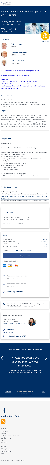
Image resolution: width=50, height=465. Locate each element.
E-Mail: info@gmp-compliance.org (14, 323)
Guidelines (4, 431)
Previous (8, 391)
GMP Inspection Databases (10, 436)
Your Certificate (11, 333)
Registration (25, 256)
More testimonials (25, 394)
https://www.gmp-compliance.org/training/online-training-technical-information (24, 197)
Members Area (6, 438)
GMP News (5, 429)
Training (4, 433)
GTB (2, 453)
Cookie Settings (6, 451)
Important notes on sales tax (23, 250)
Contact (3, 440)
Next (43, 391)
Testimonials (10, 330)
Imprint (3, 446)
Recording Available (15, 292)
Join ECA (4, 442)
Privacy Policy (5, 449)
